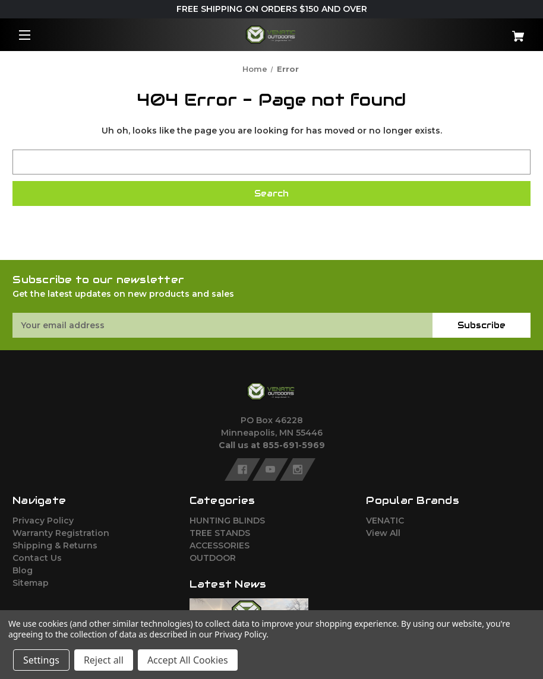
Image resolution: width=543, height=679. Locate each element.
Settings (41, 660)
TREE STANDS (220, 533)
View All (383, 533)
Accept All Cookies (187, 660)
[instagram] (297, 469)
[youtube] (270, 469)
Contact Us (37, 558)
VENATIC (385, 520)
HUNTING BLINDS (227, 520)
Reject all (104, 660)
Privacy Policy (43, 520)
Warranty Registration (60, 533)
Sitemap (30, 583)
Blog (22, 570)
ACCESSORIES (220, 545)
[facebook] (242, 469)
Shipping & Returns (54, 545)
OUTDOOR (213, 558)
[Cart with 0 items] (487, 31)
